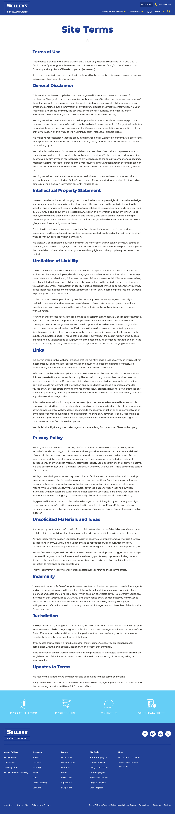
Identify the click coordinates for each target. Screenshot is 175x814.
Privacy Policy (144, 805)
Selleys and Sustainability (16, 772)
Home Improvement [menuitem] (112, 12)
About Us (8, 805)
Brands (64, 752)
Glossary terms (11, 767)
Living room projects (100, 767)
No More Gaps (68, 762)
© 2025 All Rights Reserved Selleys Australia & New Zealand (112, 805)
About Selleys (11, 752)
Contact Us (22, 805)
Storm (64, 772)
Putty (35, 777)
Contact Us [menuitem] (158, 12)
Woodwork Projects (99, 777)
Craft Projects (96, 788)
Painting (37, 767)
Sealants (37, 762)
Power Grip (66, 777)
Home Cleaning (40, 782)
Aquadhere (66, 782)
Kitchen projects (97, 762)
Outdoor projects (98, 772)
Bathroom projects (99, 757)
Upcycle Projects (98, 782)
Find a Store (146, 4)
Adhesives (37, 757)
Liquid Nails (66, 757)
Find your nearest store (129, 757)
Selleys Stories (11, 757)
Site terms (157, 805)
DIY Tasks (94, 752)
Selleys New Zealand (41, 805)
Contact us (9, 762)
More (120, 752)
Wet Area (65, 767)
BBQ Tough (66, 788)
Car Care (37, 788)
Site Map (167, 805)
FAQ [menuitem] (147, 12)
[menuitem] (163, 4)
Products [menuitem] (134, 12)
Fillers (35, 772)
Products (37, 752)
